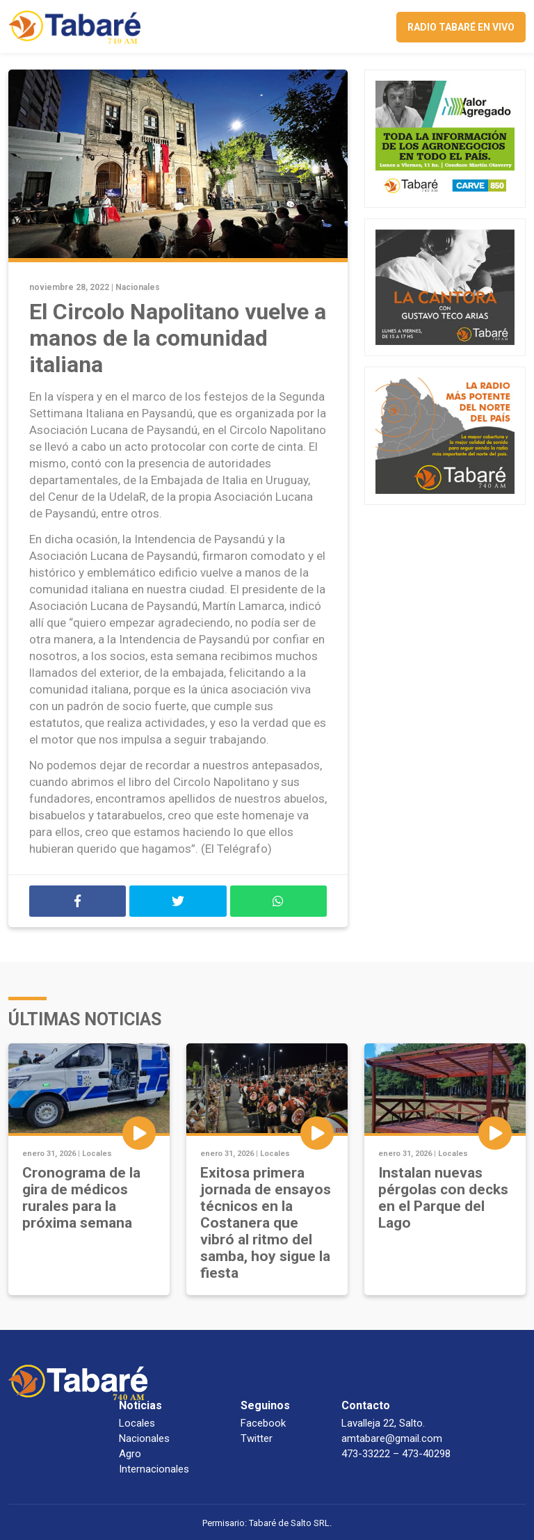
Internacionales (154, 1469)
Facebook (263, 1423)
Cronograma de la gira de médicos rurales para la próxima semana (81, 1197)
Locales (97, 1153)
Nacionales (137, 287)
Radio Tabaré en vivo (461, 27)
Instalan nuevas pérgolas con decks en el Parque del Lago (443, 1197)
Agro (130, 1453)
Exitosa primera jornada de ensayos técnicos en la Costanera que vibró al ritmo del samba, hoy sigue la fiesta (265, 1222)
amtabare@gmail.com (391, 1438)
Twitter (257, 1438)
